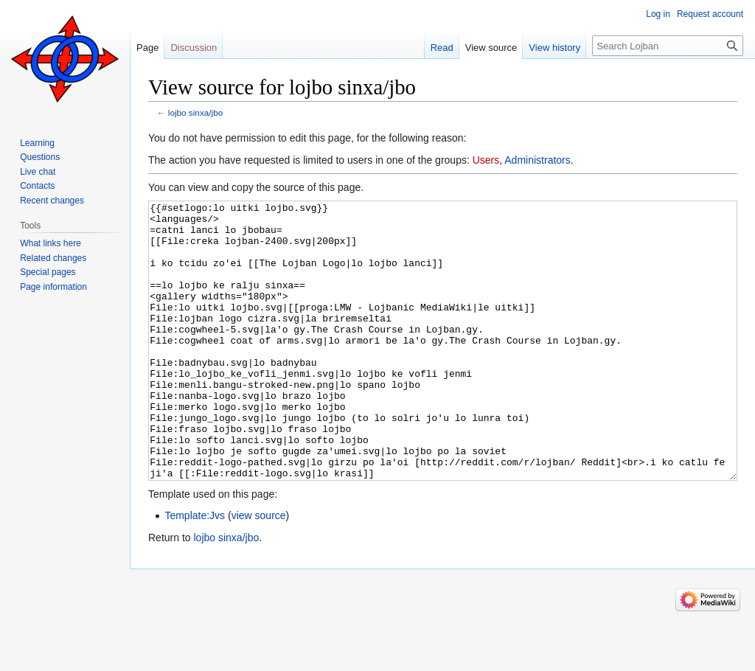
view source (259, 571)
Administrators (537, 160)
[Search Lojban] (667, 45)
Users (486, 160)
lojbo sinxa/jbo (195, 112)
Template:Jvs (194, 571)
